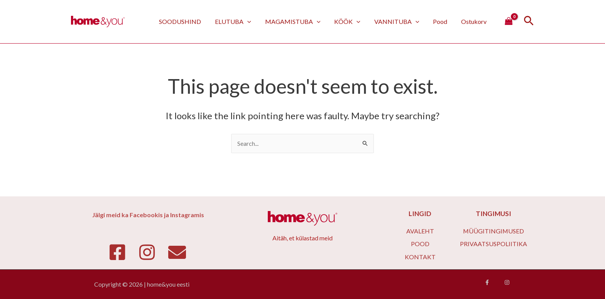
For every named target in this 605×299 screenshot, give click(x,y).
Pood (442, 21)
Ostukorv (474, 21)
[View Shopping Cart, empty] (508, 22)
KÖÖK (353, 21)
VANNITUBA (400, 21)
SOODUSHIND (190, 21)
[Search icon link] (529, 22)
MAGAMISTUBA (299, 21)
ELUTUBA (241, 21)
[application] (256, 21)
